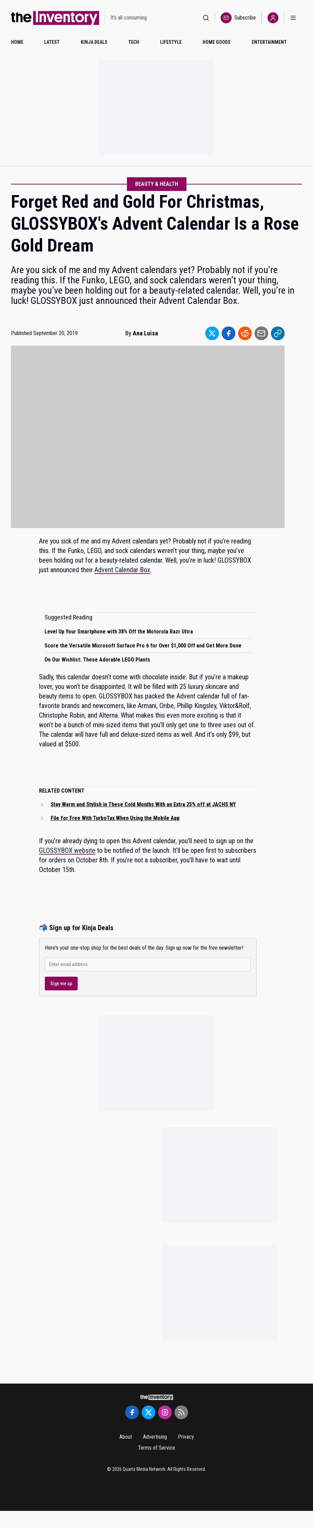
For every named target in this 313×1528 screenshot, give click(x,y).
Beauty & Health (156, 184)
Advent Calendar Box (122, 570)
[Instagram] (165, 1412)
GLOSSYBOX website (67, 850)
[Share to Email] (261, 333)
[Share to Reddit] (245, 333)
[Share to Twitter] (212, 333)
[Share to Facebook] (228, 333)
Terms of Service (156, 1447)
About (125, 1437)
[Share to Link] (278, 333)
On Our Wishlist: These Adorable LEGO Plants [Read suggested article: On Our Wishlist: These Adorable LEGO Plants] (97, 659)
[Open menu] (293, 18)
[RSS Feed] (181, 1412)
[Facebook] (132, 1412)
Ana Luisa (145, 333)
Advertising (155, 1437)
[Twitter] (148, 1412)
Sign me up (61, 983)
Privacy (186, 1437)
